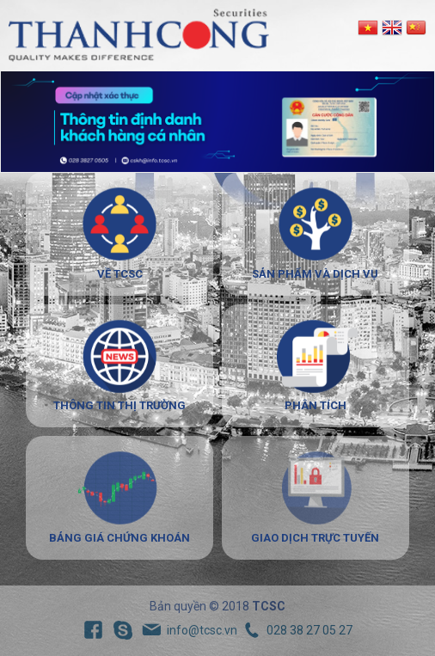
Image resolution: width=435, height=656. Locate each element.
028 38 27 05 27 (309, 630)
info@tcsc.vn (202, 630)
